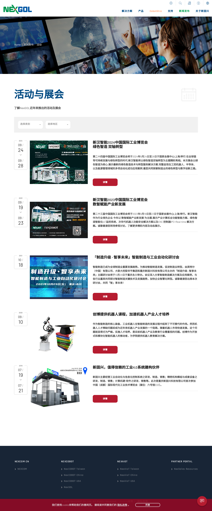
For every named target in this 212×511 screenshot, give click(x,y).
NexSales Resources (186, 469)
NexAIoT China (128, 475)
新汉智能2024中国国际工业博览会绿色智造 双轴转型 (120, 144)
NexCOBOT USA (72, 481)
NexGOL (68, 487)
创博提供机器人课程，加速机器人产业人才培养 (131, 314)
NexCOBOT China (73, 475)
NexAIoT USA (127, 481)
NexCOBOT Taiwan (74, 469)
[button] (30, 125)
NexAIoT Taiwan (129, 469)
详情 (105, 182)
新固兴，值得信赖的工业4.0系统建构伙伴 (126, 367)
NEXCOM (22, 469)
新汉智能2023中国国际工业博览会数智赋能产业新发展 (120, 202)
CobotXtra (156, 11)
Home (17, 44)
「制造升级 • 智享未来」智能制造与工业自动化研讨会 (136, 257)
